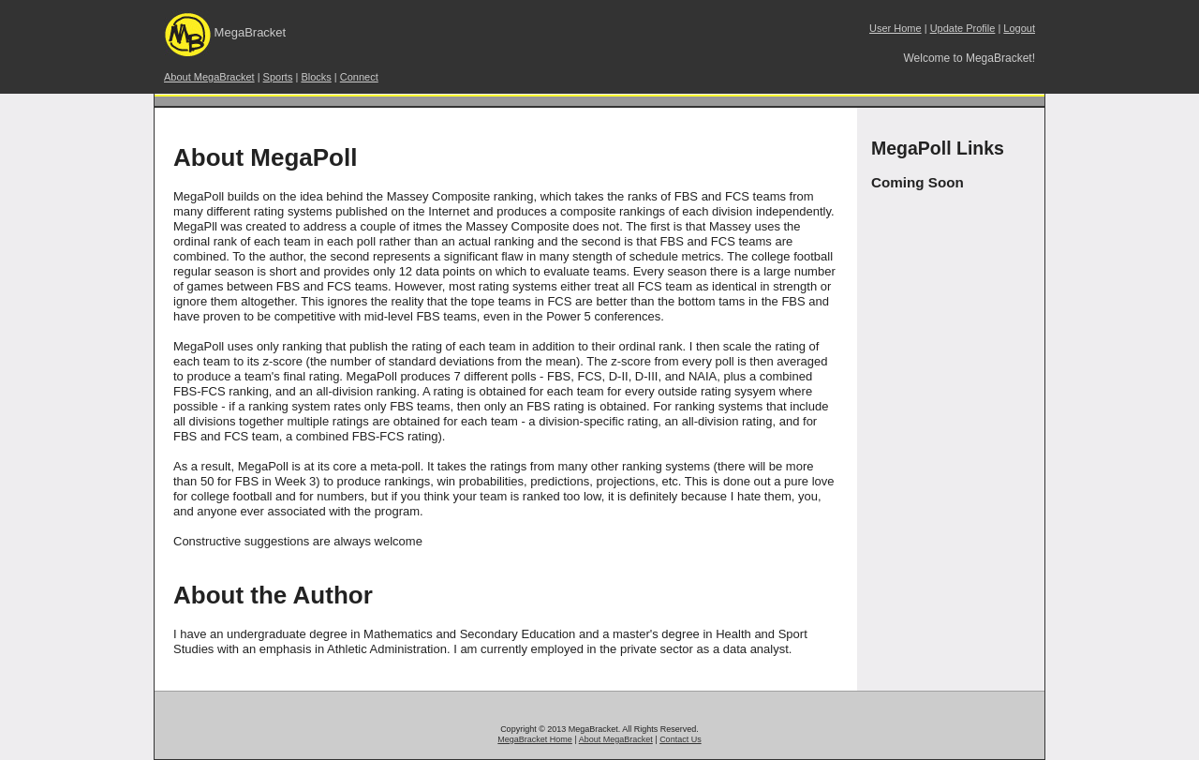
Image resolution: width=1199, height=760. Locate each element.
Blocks (316, 76)
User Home (895, 28)
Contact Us (680, 739)
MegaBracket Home (534, 739)
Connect (359, 76)
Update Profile (963, 28)
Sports (278, 76)
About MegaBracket (209, 76)
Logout (1019, 28)
